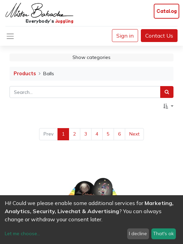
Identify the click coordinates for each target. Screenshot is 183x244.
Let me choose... (22, 233)
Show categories (91, 57)
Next (134, 134)
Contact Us (159, 35)
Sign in (125, 35)
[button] (168, 106)
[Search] (166, 92)
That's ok (163, 233)
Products (25, 73)
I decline (138, 233)
